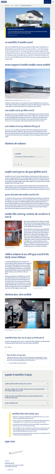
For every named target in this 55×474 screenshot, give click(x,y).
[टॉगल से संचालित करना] (53, 2)
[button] (15, 164)
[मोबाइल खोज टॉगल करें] (45, 2)
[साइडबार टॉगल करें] (49, 2)
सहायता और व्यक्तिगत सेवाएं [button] (26, 403)
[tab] (27, 383)
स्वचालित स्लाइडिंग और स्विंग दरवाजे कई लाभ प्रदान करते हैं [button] (26, 384)
